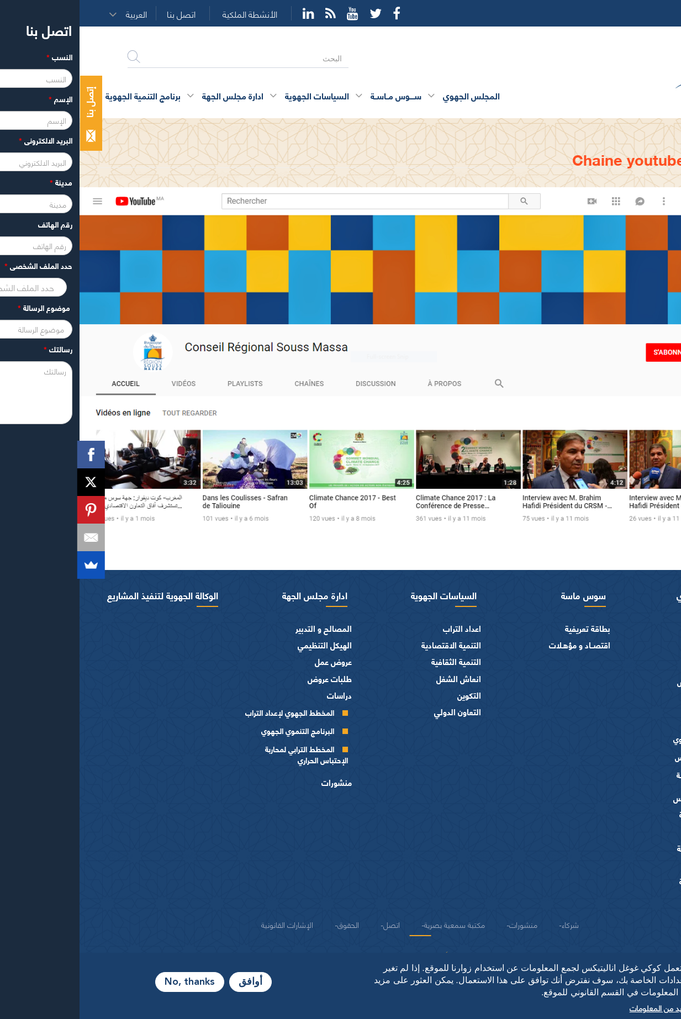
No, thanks (110, 982)
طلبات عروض (250, 678)
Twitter (296, 13)
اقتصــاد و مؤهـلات (500, 644)
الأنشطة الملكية (170, 14)
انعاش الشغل (379, 678)
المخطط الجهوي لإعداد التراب (210, 712)
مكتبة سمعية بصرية (375, 924)
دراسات (259, 695)
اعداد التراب (382, 628)
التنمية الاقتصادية (372, 644)
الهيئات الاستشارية (629, 848)
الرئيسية (642, 128)
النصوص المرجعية (630, 881)
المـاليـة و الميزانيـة (630, 814)
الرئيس (648, 628)
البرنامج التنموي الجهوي (218, 730)
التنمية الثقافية (377, 661)
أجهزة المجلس (637, 721)
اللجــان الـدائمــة (619, 775)
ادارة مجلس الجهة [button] (153, 95)
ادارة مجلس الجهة (235, 595)
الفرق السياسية (634, 831)
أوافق (171, 982)
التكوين (390, 695)
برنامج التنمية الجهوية (63, 95)
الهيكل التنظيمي (245, 644)
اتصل (312, 924)
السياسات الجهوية (364, 595)
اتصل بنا (101, 14)
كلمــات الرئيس (620, 682)
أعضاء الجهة (640, 704)
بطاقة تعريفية (508, 628)
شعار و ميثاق (638, 898)
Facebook (317, 13)
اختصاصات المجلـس (627, 797)
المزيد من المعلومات (581, 1007)
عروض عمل (253, 661)
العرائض (646, 864)
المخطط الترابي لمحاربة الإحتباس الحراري (227, 754)
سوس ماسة (504, 595)
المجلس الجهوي (626, 595)
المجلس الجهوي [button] (391, 95)
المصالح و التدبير (244, 628)
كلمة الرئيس (623, 645)
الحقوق (268, 924)
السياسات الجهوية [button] (237, 95)
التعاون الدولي (378, 711)
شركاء (490, 924)
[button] (60, 14)
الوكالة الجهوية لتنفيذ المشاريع (83, 595)
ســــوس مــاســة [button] (316, 95)
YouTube (273, 13)
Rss (251, 13)
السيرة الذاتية (622, 663)
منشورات (257, 782)
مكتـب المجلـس (618, 757)
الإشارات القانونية (208, 924)
